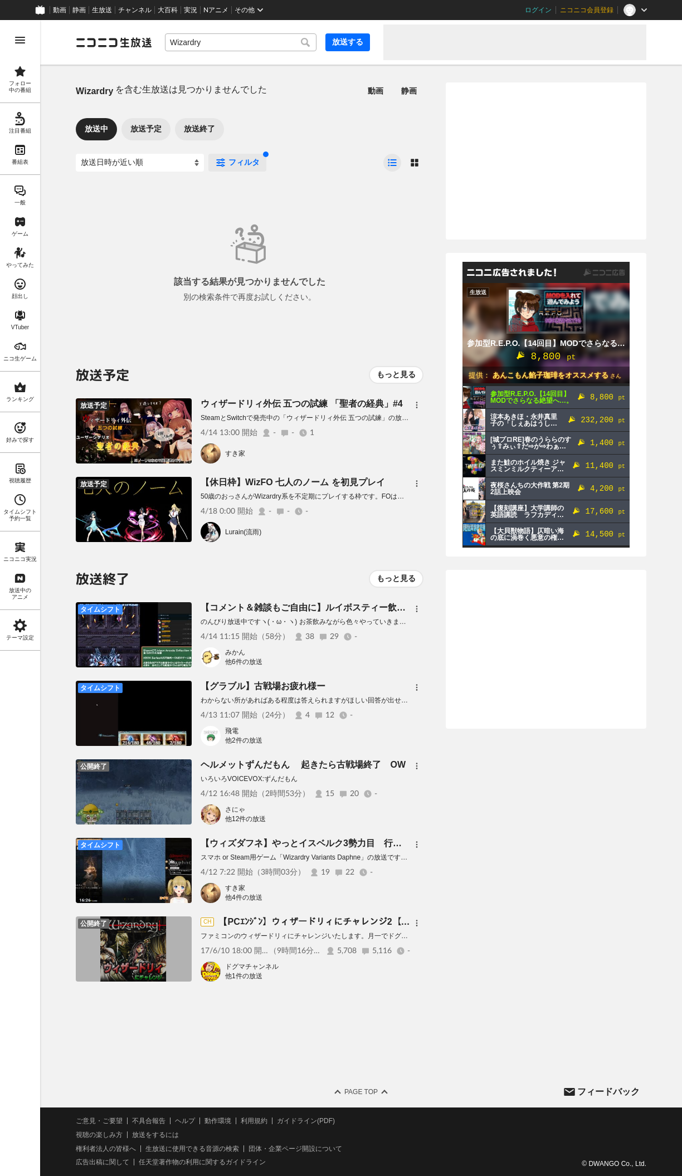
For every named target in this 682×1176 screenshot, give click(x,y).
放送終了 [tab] (199, 128)
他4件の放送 (243, 897)
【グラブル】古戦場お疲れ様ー (263, 686)
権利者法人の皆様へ (106, 1149)
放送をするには (155, 1134)
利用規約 (254, 1121)
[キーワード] (240, 42)
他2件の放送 (243, 740)
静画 (79, 10)
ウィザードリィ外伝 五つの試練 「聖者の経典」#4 (302, 403)
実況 (190, 10)
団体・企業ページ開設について (295, 1148)
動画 (59, 10)
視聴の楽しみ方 (99, 1135)
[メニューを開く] (20, 40)
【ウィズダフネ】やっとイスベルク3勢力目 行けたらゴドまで (328, 843)
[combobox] (240, 42)
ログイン (538, 10)
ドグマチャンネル (252, 966)
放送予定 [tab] (146, 128)
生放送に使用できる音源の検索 (192, 1148)
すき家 (235, 453)
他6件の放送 (243, 662)
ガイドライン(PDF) (306, 1121)
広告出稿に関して (102, 1162)
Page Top (361, 1092)
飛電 (231, 731)
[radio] (392, 163)
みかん (235, 652)
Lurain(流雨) (243, 532)
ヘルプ (185, 1121)
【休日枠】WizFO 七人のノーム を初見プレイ (293, 482)
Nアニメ (215, 10)
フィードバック (608, 1091)
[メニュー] (416, 405)
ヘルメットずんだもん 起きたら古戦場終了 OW (303, 764)
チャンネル (135, 10)
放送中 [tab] (96, 128)
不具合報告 (148, 1121)
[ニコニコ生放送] (114, 42)
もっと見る (396, 374)
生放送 (102, 10)
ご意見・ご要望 (99, 1121)
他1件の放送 (243, 976)
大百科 (168, 10)
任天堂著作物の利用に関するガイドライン (202, 1162)
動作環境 (217, 1121)
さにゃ (235, 809)
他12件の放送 (245, 819)
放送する (347, 41)
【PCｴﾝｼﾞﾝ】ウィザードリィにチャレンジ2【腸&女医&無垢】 (342, 921)
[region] (20, 598)
